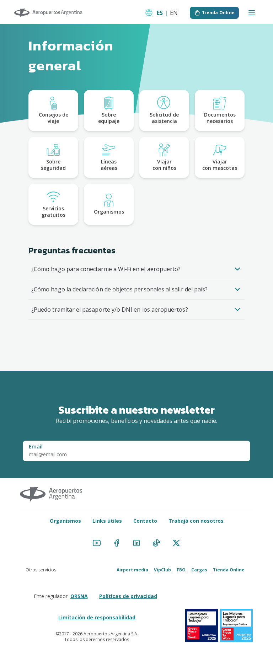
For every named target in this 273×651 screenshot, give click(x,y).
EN (174, 13)
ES (160, 13)
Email (36, 446)
